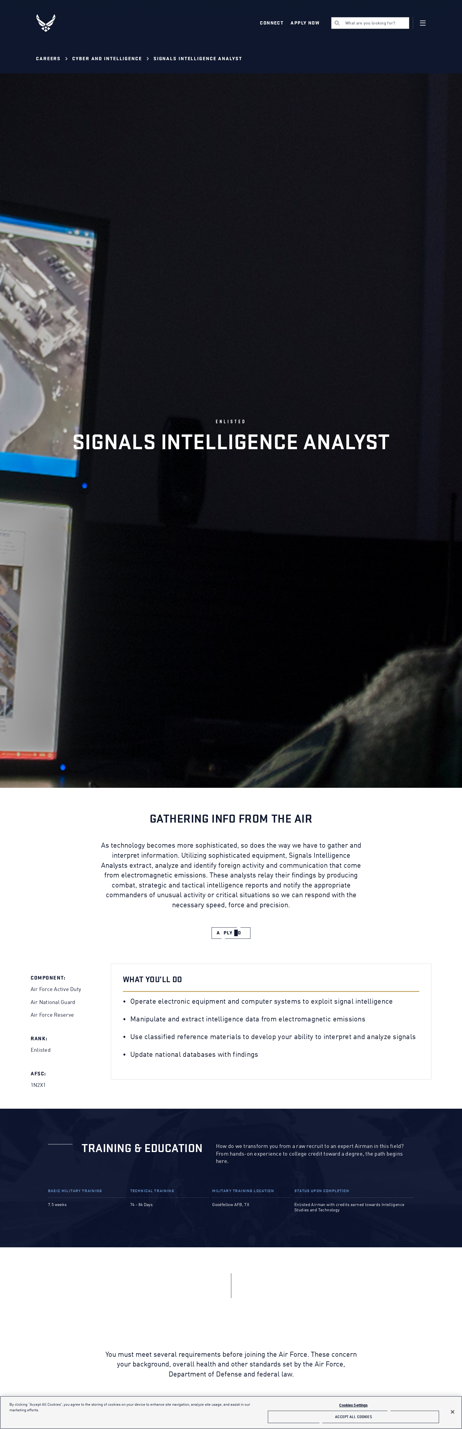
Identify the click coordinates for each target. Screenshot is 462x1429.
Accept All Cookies (353, 1416)
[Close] (452, 1411)
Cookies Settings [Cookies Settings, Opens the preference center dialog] (353, 1405)
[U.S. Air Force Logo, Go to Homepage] (50, 23)
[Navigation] (423, 23)
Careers (48, 59)
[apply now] (231, 933)
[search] (370, 23)
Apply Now (305, 23)
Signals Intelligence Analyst (198, 59)
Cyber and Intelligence (107, 59)
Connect (271, 23)
